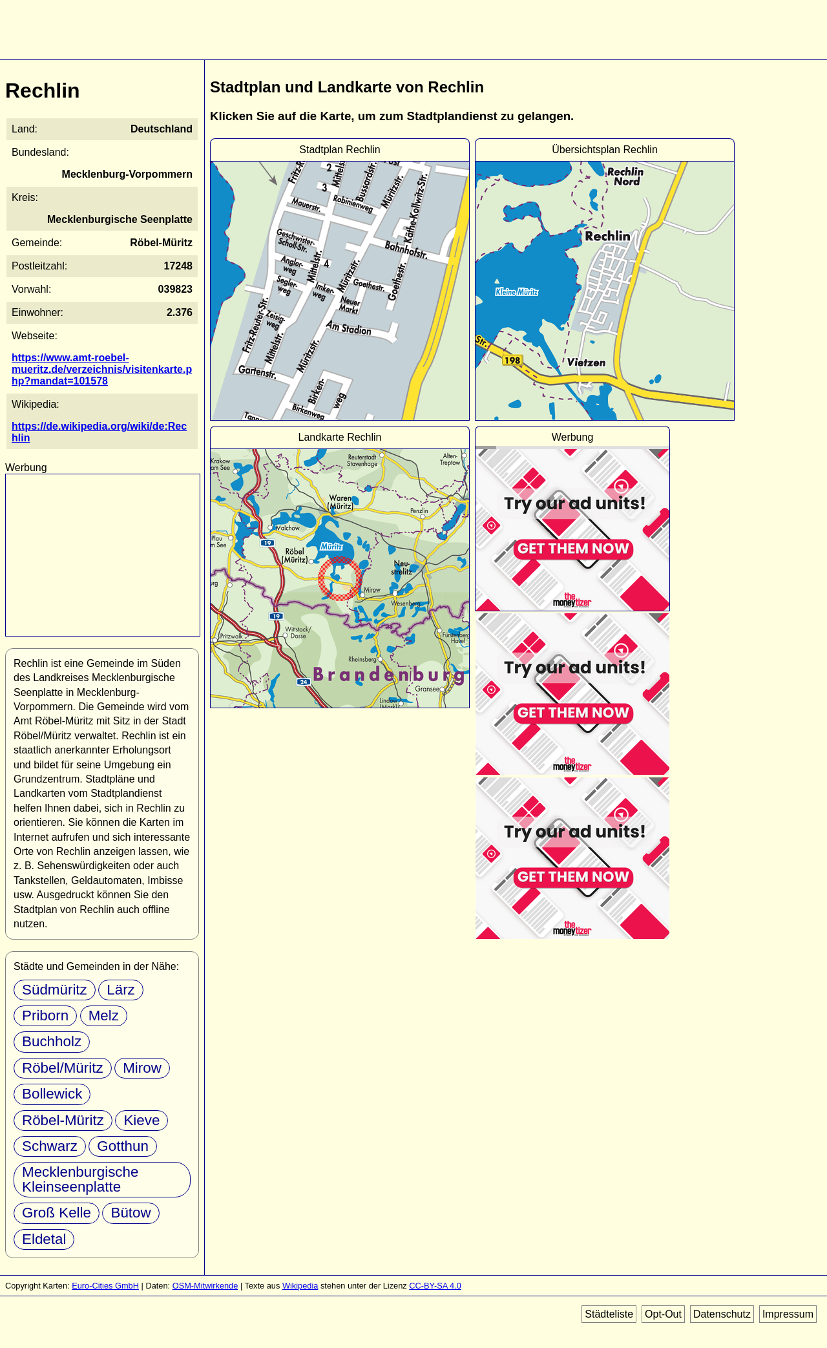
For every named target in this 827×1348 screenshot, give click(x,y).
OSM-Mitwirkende (205, 1285)
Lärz (121, 990)
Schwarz (50, 1146)
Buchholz (51, 1041)
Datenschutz (722, 1314)
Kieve (141, 1120)
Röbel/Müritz (62, 1068)
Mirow (142, 1068)
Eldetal (44, 1239)
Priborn (45, 1015)
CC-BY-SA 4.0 (435, 1285)
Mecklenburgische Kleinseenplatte (80, 1179)
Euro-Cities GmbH (105, 1285)
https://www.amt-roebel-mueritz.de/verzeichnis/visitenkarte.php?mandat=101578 (102, 369)
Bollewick (52, 1094)
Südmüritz (54, 990)
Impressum (787, 1314)
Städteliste (609, 1314)
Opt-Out (663, 1314)
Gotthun (123, 1146)
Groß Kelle (56, 1213)
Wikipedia (300, 1285)
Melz (104, 1015)
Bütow (130, 1213)
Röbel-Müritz (63, 1120)
